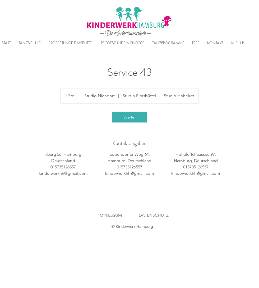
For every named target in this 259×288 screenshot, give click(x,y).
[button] (71, 43)
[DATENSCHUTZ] (153, 215)
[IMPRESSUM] (110, 215)
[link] (129, 117)
